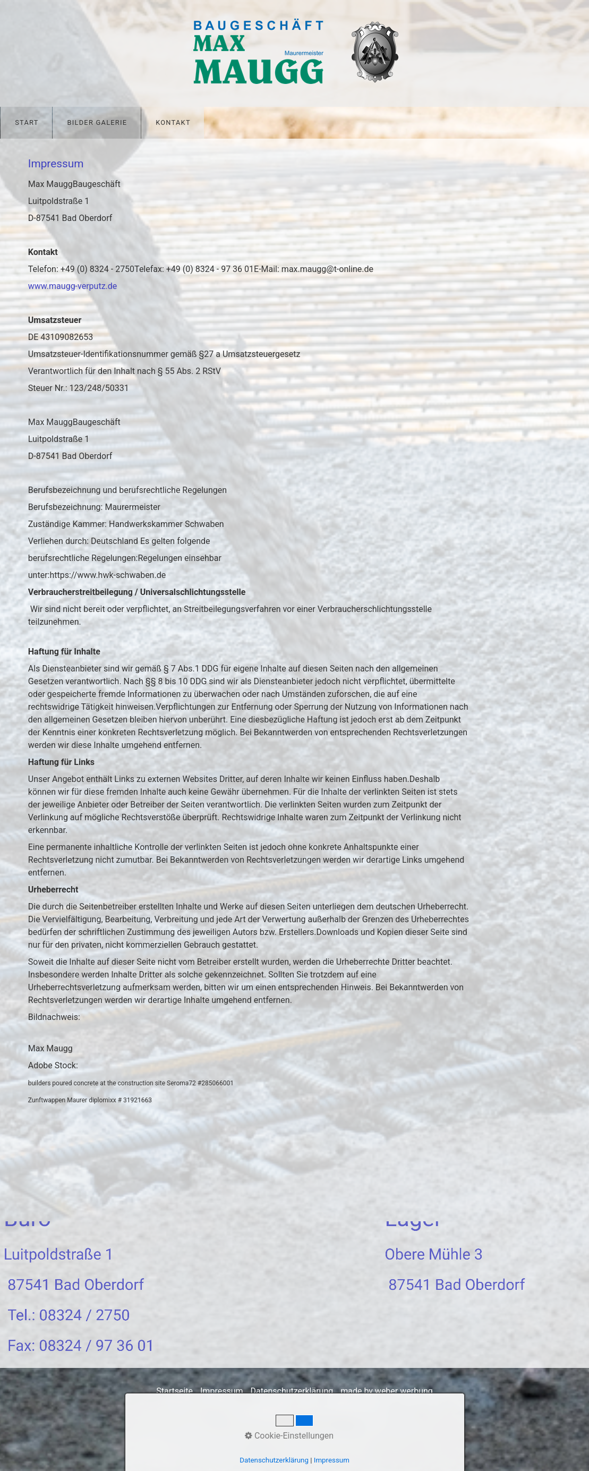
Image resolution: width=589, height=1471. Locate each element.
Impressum (221, 1391)
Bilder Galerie (97, 122)
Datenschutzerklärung (291, 1391)
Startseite (174, 1391)
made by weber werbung (386, 1391)
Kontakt (173, 122)
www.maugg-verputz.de (72, 286)
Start (27, 122)
